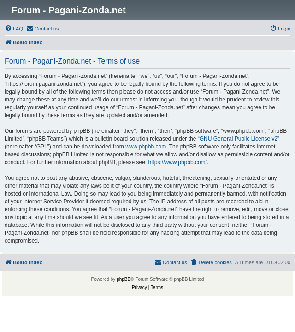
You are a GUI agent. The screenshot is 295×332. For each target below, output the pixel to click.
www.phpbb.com (145, 146)
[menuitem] (14, 28)
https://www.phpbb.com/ (177, 162)
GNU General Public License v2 (238, 139)
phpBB (123, 279)
